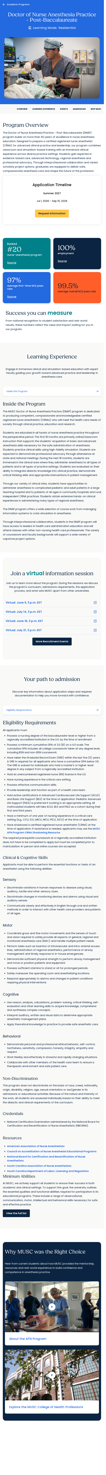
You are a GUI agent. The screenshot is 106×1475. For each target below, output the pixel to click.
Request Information (51, 213)
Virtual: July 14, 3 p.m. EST (51, 612)
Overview (22, 109)
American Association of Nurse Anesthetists (35, 1146)
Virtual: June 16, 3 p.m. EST (51, 621)
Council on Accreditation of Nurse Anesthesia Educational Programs (51, 1151)
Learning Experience (43, 109)
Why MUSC (96, 109)
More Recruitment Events (52, 641)
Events (64, 109)
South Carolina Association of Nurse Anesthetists (39, 1166)
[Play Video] (51, 1306)
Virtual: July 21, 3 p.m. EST (51, 630)
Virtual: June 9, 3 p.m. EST (51, 603)
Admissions (79, 109)
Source (11, 263)
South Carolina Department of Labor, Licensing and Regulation (48, 1171)
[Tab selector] (48, 391)
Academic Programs (18, 4)
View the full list (16, 1213)
